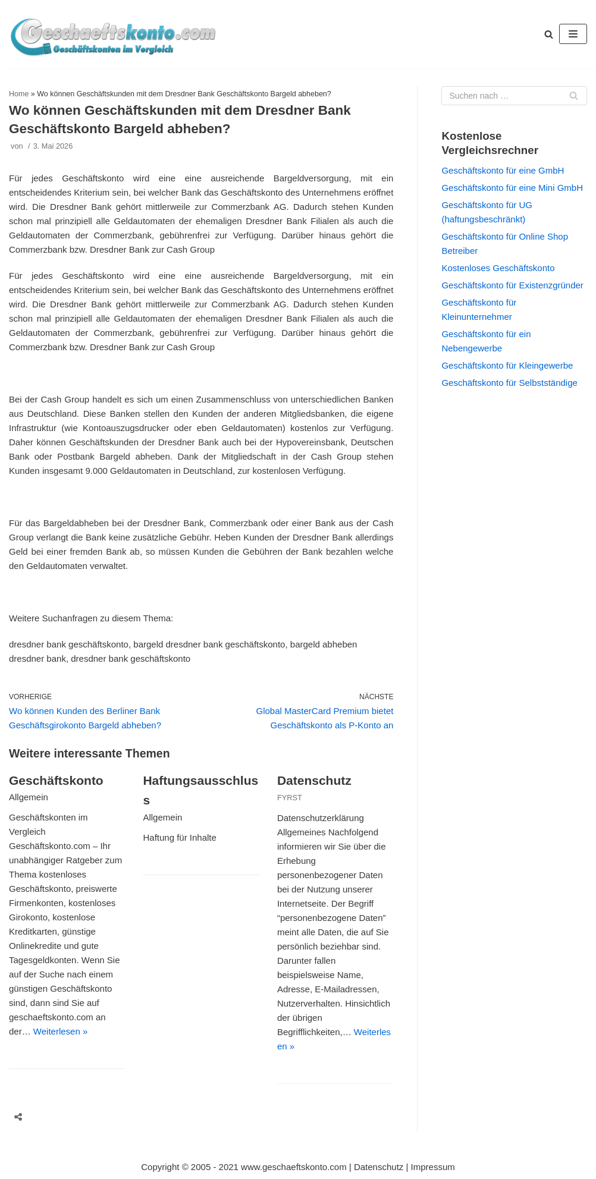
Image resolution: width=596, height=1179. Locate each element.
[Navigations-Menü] (573, 34)
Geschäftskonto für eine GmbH (502, 170)
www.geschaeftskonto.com (294, 1167)
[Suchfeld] (514, 95)
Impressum (433, 1167)
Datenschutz (314, 780)
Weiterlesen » (60, 1031)
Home (19, 94)
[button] (548, 34)
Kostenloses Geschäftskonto (497, 268)
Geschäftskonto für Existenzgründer (512, 285)
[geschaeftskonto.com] (113, 34)
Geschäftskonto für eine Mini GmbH (512, 188)
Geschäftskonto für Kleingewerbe (507, 365)
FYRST (289, 797)
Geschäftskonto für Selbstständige (509, 383)
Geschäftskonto (56, 780)
